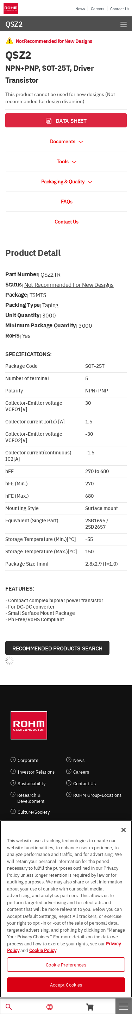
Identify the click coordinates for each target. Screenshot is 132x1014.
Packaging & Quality (66, 181)
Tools (66, 161)
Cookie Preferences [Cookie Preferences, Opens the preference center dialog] (66, 964)
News (80, 8)
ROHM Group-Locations (97, 795)
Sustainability (31, 783)
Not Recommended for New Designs (69, 284)
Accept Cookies (66, 984)
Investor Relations (36, 772)
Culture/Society (34, 812)
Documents (66, 141)
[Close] (123, 830)
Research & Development (31, 798)
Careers (97, 8)
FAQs (67, 201)
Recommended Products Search (57, 648)
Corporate (28, 760)
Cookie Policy (42, 950)
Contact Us (119, 8)
